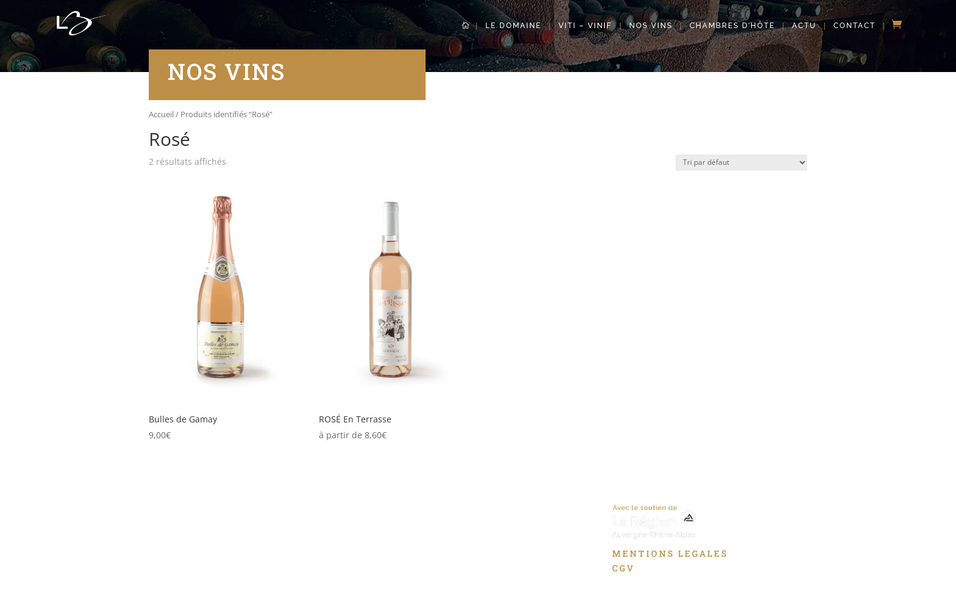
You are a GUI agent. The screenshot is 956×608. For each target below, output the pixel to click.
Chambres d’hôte (732, 25)
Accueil (161, 114)
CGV (623, 568)
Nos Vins (650, 25)
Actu (804, 25)
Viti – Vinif (585, 25)
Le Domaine (513, 25)
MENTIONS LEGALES (670, 553)
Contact (854, 25)
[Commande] (741, 162)
